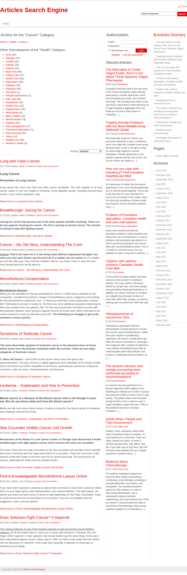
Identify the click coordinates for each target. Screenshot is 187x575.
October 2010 (163, 288)
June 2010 (161, 307)
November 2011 (164, 229)
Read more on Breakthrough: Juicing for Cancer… (27, 235)
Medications (12, 112)
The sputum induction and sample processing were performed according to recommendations (124, 371)
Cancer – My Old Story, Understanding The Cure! (41, 245)
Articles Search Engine (34, 9)
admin (22, 166)
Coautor (23, 522)
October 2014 (163, 188)
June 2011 (161, 252)
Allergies (10, 58)
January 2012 (163, 220)
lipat (21, 339)
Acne (8, 54)
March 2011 (162, 266)
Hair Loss (11, 99)
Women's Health (15, 143)
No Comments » (51, 166)
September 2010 (164, 293)
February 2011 (163, 270)
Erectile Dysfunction (16, 95)
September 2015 (164, 179)
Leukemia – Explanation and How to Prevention (40, 385)
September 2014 (164, 193)
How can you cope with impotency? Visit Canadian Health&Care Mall (125, 172)
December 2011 (164, 225)
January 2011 (163, 275)
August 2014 (162, 198)
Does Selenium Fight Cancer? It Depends (35, 517)
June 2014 (161, 202)
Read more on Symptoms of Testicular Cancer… (26, 376)
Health (12, 42)
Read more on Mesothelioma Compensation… (25, 324)
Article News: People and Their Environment (124, 420)
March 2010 (162, 320)
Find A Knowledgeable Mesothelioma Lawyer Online (43, 476)
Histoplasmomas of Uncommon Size (119, 315)
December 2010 (164, 279)
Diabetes (10, 85)
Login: (111, 41)
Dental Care (12, 78)
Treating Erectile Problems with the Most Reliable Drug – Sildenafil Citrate (127, 126)
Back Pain (11, 71)
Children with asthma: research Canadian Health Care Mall (124, 264)
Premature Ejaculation (18, 129)
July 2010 (161, 302)
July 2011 (161, 248)
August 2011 (162, 243)
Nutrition (10, 122)
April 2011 (161, 261)
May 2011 (161, 257)
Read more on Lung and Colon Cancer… (22, 201)
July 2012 (161, 211)
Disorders (11, 92)
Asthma (10, 68)
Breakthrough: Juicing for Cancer (27, 210)
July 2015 (161, 184)
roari (21, 481)
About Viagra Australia (167, 155)
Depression (12, 81)
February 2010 (163, 325)
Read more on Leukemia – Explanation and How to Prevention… (35, 418)
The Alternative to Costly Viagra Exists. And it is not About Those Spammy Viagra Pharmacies (127, 75)
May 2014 (161, 207)
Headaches (12, 102)
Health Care (12, 105)
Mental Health (13, 119)
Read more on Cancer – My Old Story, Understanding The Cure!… (36, 269)
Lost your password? (133, 55)
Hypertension (13, 109)
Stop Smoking (13, 133)
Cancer (23, 42)
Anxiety (10, 61)
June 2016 (161, 170)
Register (115, 55)
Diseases (11, 88)
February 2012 (163, 216)
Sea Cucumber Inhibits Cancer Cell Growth (36, 428)
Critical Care (12, 75)
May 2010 (161, 311)
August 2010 (162, 297)
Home (184, 6)
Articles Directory (171, 35)
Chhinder (23, 433)
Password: (114, 45)
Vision (9, 136)
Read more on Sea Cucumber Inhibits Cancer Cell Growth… (33, 467)
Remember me (118, 50)
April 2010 (161, 316)
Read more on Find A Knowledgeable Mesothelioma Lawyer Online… (37, 508)
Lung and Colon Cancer (20, 161)
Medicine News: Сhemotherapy (117, 463)
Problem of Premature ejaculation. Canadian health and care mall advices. (126, 218)
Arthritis (10, 64)
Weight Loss (12, 139)
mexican (23, 390)
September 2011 (164, 238)
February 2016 (163, 175)
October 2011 (163, 234)
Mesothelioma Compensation (24, 279)
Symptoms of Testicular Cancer (26, 334)
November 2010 (164, 284)
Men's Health (13, 116)
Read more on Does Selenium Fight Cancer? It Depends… (32, 553)
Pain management (16, 126)
